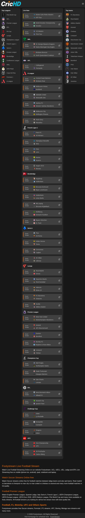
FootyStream (55, 517)
